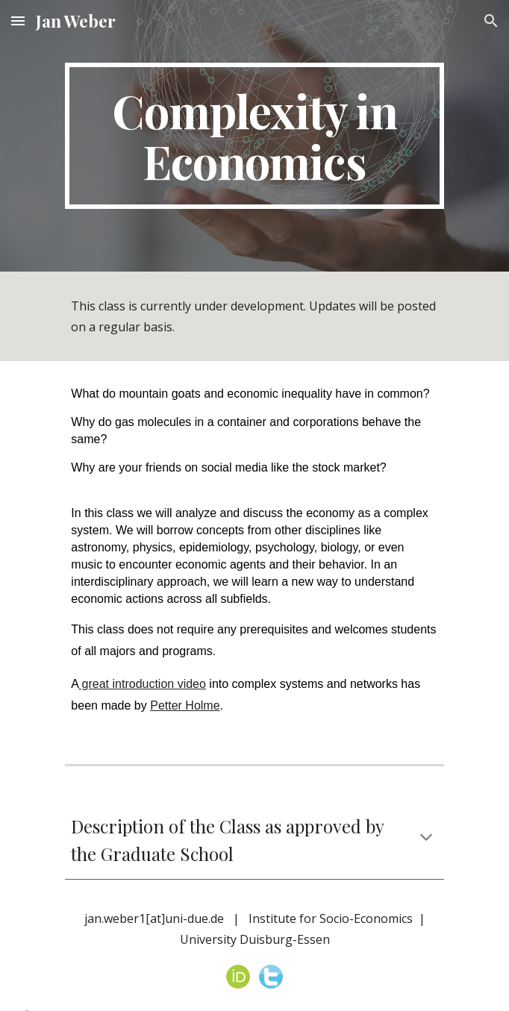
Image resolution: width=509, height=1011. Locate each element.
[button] (18, 20)
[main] (254, 136)
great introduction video (142, 683)
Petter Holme (184, 705)
